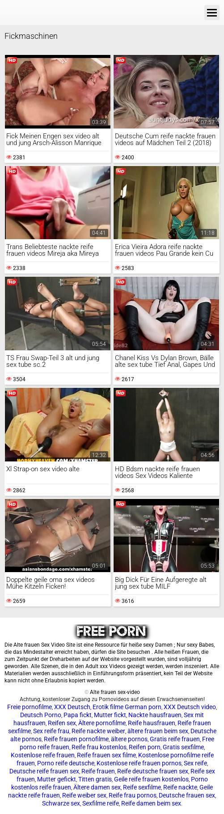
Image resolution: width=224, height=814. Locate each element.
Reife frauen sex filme (106, 755)
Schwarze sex (61, 803)
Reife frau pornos (132, 795)
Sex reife (195, 763)
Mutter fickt (110, 714)
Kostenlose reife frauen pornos (139, 763)
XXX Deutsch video (190, 706)
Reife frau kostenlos (99, 747)
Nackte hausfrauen (155, 714)
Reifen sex (62, 723)
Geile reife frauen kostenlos (151, 779)
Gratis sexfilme (183, 747)
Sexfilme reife (100, 803)
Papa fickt (77, 714)
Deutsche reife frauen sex (44, 771)
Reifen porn (145, 747)
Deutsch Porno (40, 714)
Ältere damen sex (97, 787)
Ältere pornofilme (102, 723)
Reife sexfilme (142, 787)
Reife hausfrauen (151, 723)
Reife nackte (180, 787)
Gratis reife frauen (175, 739)
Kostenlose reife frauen (43, 755)
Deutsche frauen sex (187, 795)
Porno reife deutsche (65, 763)
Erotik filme (108, 706)
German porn (143, 706)
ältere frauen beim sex (157, 731)
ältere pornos (129, 739)
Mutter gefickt (56, 779)
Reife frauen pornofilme (76, 739)
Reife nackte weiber (98, 731)
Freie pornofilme (29, 706)
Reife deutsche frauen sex (152, 771)
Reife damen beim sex (151, 803)
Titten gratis (95, 779)
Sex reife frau (51, 731)
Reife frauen (98, 771)
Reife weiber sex (84, 795)
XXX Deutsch (72, 706)
